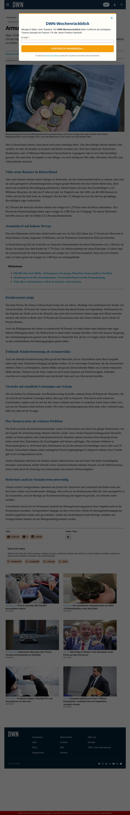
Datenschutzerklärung (52, 56)
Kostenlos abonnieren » (68, 48)
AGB (69, 56)
